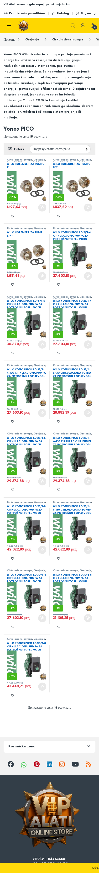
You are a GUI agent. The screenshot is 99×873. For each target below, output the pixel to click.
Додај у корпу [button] (42, 208)
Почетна (9, 39)
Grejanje (32, 39)
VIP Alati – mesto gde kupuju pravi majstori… (37, 4)
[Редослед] (60, 149)
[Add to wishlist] (12, 216)
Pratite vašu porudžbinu (24, 13)
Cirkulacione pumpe (67, 39)
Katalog (60, 13)
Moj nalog (85, 13)
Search (72, 25)
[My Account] (82, 25)
